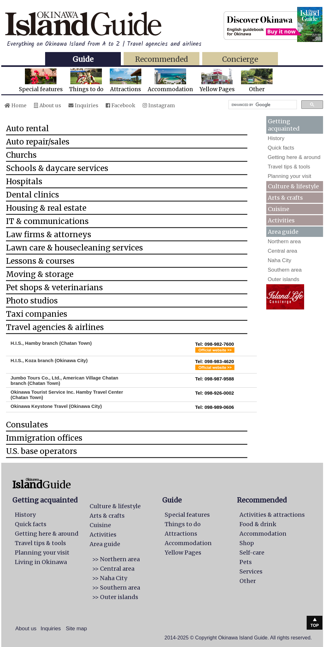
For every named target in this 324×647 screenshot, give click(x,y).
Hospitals (24, 181)
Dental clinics (32, 195)
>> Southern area (116, 587)
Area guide (105, 544)
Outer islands (283, 279)
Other (257, 80)
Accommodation (170, 80)
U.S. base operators (41, 451)
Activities (281, 220)
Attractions (125, 80)
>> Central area (113, 568)
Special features (41, 80)
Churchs (21, 155)
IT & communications (47, 221)
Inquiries (83, 105)
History (276, 138)
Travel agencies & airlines (55, 327)
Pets (245, 562)
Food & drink (257, 524)
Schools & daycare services (57, 168)
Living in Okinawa (41, 562)
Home (15, 105)
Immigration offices (44, 438)
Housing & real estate (46, 208)
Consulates (27, 425)
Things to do (86, 80)
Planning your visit (289, 176)
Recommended (161, 59)
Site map (76, 629)
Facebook (120, 105)
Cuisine (278, 209)
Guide (83, 59)
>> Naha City (109, 578)
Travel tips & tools (289, 167)
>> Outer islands (115, 597)
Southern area (285, 270)
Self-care (251, 552)
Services (250, 571)
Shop (246, 543)
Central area (282, 251)
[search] (262, 105)
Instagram (159, 105)
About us (47, 105)
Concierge (240, 59)
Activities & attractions (272, 514)
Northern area (284, 241)
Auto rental (27, 128)
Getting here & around (294, 157)
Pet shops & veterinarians (54, 287)
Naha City (280, 260)
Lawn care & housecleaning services (74, 248)
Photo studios (32, 301)
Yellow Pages (217, 80)
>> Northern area (116, 559)
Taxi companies (36, 314)
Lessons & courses (40, 261)
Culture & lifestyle (293, 186)
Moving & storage (40, 274)
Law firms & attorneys (48, 234)
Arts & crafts (285, 197)
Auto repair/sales (37, 142)
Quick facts (281, 148)
